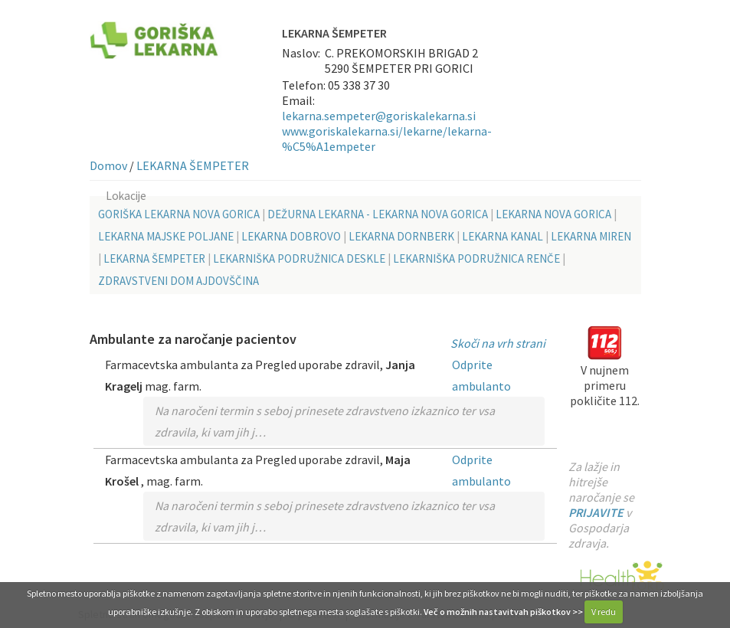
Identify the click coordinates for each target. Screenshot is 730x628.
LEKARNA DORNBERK (401, 236)
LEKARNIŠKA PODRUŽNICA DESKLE (299, 258)
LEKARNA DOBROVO (291, 236)
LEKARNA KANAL (502, 236)
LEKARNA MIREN (591, 236)
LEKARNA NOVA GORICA (553, 214)
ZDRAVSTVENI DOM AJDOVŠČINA (178, 280)
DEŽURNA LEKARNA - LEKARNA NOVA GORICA (377, 214)
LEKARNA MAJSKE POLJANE (166, 236)
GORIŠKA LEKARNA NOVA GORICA (179, 214)
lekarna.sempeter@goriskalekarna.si (379, 115)
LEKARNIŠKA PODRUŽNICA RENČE (476, 258)
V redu (603, 611)
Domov (108, 165)
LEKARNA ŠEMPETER (192, 165)
